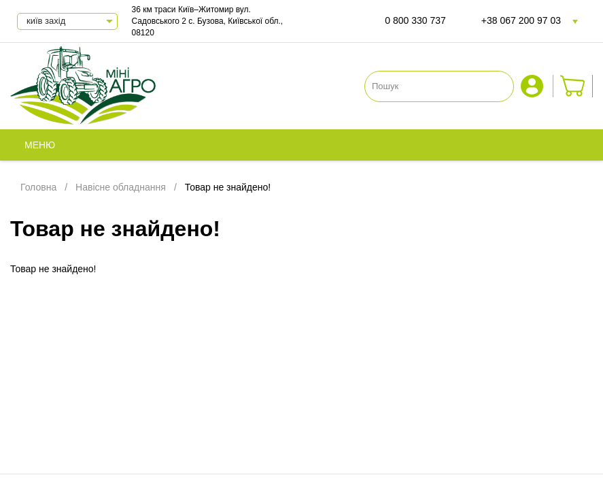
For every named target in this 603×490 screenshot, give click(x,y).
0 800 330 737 (415, 20)
